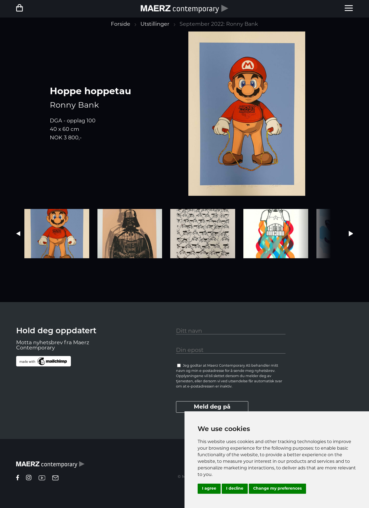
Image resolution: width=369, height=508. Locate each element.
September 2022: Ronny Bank (219, 24)
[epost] (55, 479)
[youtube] (42, 479)
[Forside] (184, 8)
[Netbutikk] (33, 8)
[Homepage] (50, 465)
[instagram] (28, 479)
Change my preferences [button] (277, 489)
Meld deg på (212, 407)
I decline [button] (234, 489)
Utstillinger (154, 24)
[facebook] (17, 479)
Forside (120, 24)
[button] (351, 233)
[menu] (349, 8)
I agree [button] (209, 489)
